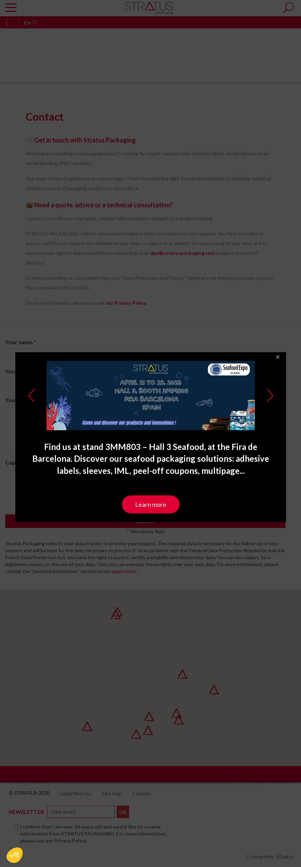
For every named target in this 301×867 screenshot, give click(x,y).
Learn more (150, 489)
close (277, 342)
